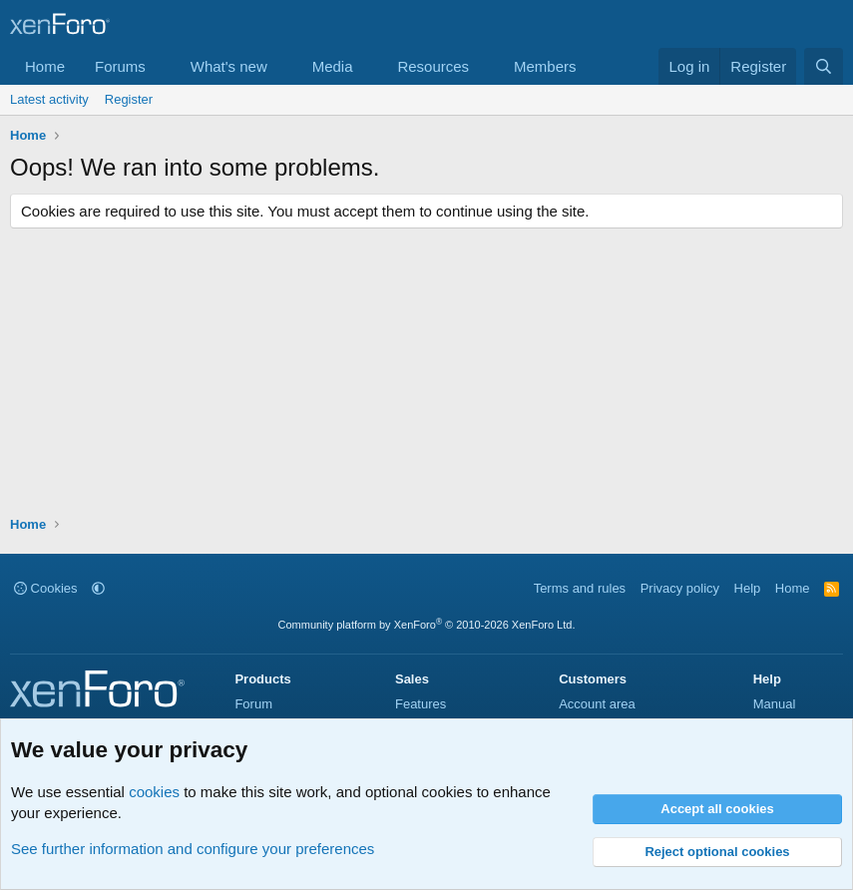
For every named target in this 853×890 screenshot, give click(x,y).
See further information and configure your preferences (192, 848)
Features (420, 703)
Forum (253, 703)
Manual (774, 703)
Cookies (46, 588)
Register (129, 99)
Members (545, 66)
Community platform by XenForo (427, 625)
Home (45, 66)
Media (332, 66)
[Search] (823, 66)
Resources (433, 66)
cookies (154, 791)
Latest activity (49, 99)
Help (747, 588)
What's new (229, 66)
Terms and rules (580, 588)
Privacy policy (679, 588)
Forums (120, 66)
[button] (162, 66)
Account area (597, 703)
